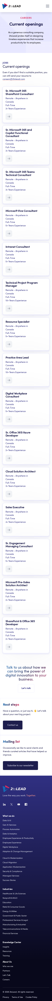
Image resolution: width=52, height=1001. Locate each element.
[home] (11, 6)
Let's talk (26, 688)
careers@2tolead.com (14, 79)
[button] (47, 6)
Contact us (12, 725)
